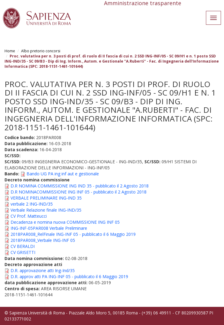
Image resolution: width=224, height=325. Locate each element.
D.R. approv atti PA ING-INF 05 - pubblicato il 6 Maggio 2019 (69, 276)
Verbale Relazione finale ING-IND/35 (46, 210)
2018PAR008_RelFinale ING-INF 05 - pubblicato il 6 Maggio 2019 (73, 234)
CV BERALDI (23, 246)
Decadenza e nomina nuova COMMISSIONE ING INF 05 (65, 222)
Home (10, 51)
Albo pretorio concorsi (40, 51)
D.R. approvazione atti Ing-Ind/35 (43, 270)
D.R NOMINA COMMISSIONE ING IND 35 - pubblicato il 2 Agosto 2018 (80, 186)
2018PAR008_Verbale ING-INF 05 (43, 240)
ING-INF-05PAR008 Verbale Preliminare (49, 228)
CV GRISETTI (23, 252)
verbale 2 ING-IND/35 (32, 204)
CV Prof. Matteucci (29, 216)
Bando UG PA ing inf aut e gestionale (63, 174)
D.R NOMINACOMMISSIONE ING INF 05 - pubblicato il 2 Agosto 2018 (79, 192)
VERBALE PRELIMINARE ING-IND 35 (46, 198)
